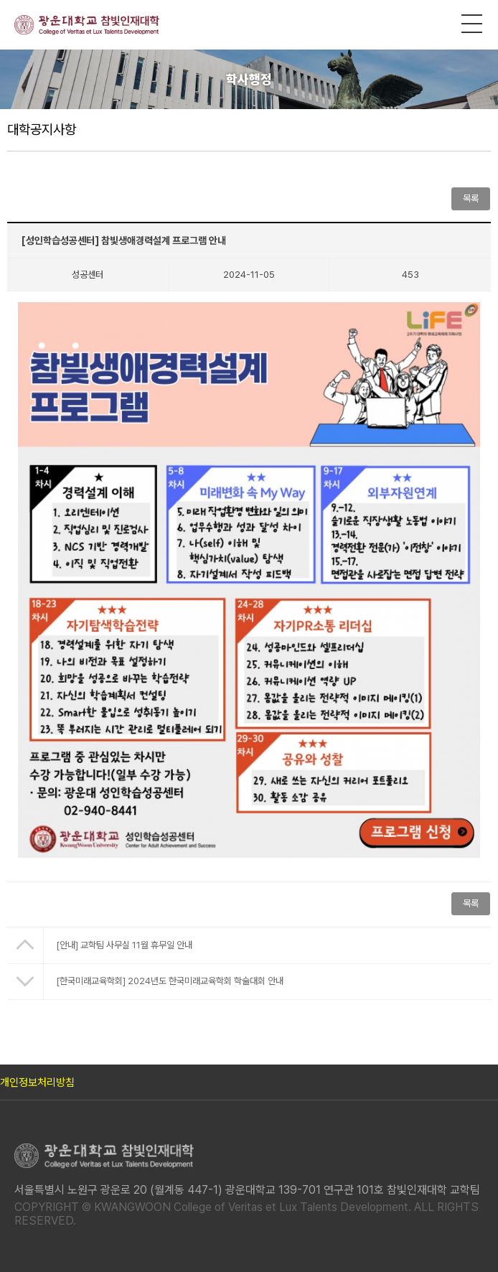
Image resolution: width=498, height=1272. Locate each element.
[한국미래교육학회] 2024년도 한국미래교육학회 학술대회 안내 (169, 981)
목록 (471, 198)
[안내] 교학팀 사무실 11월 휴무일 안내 (124, 945)
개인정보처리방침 (37, 1082)
